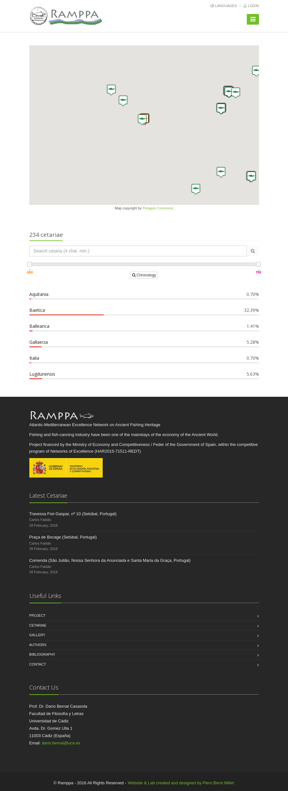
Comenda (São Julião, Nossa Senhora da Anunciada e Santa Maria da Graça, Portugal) (110, 560)
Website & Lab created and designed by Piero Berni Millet (181, 782)
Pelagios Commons (158, 208)
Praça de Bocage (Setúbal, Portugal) (63, 537)
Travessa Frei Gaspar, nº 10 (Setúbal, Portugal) (73, 513)
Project (37, 615)
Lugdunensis (42, 374)
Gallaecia (38, 342)
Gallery (37, 635)
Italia (34, 358)
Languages (226, 6)
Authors (38, 645)
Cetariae (38, 625)
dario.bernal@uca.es (61, 743)
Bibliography (42, 654)
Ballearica (39, 326)
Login (253, 6)
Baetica (37, 310)
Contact (37, 664)
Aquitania (38, 294)
